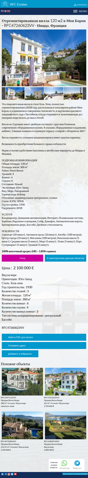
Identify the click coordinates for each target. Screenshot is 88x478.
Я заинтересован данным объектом (65, 258)
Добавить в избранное (20, 354)
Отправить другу (17, 345)
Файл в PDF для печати (20, 337)
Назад (22, 258)
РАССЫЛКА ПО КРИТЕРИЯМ (75, 474)
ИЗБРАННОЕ (82, 5)
